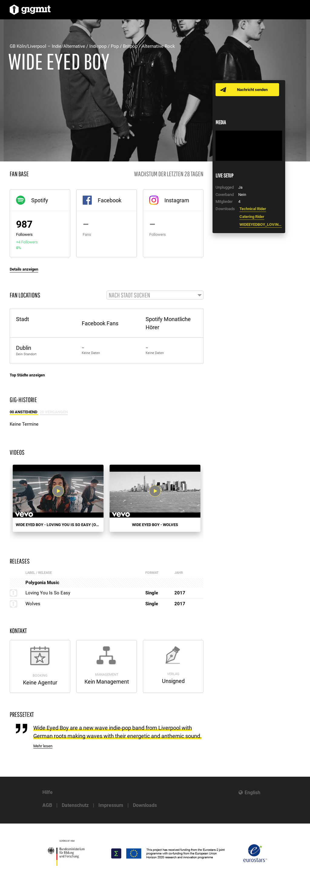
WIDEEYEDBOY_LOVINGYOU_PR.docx (260, 224)
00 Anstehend (24, 412)
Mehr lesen (42, 746)
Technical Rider (252, 208)
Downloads (145, 805)
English (252, 792)
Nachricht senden (252, 89)
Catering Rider (251, 216)
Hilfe (47, 792)
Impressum (110, 805)
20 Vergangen (54, 412)
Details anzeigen (24, 269)
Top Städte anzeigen (27, 375)
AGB (47, 805)
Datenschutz (75, 805)
